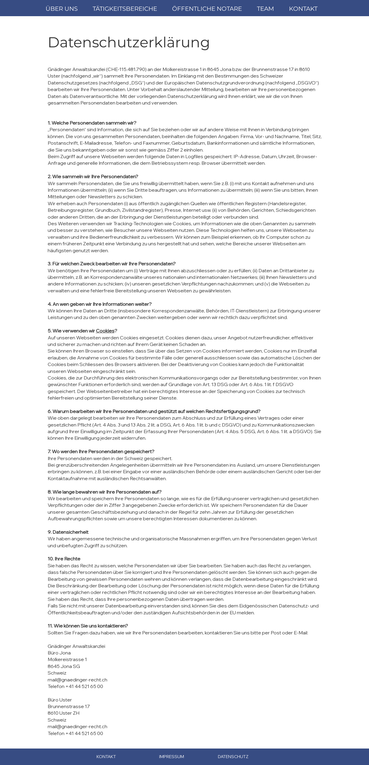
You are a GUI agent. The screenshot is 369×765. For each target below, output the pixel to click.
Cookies (105, 331)
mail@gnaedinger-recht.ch (77, 680)
